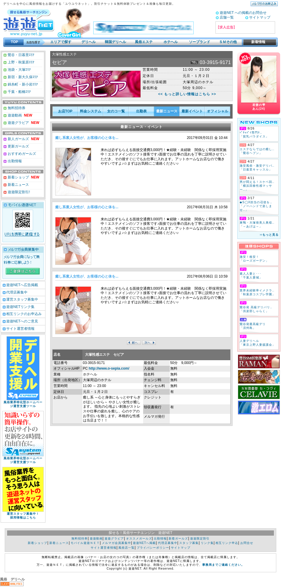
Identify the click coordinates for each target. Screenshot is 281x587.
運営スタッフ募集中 (22, 299)
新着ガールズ (178, 538)
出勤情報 (14, 161)
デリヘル (88, 42)
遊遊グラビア (18, 123)
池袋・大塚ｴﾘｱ (19, 70)
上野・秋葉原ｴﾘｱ (20, 62)
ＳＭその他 (228, 42)
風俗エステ (144, 42)
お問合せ (246, 543)
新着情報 (256, 42)
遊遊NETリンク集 (20, 307)
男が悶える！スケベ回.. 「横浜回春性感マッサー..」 (257, 185)
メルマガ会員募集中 (116, 543)
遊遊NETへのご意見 (22, 321)
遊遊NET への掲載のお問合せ (243, 13)
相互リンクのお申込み (24, 314)
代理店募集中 (16, 292)
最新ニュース (166, 111)
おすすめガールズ (21, 154)
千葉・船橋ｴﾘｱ (19, 92)
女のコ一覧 (116, 111)
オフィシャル (217, 111)
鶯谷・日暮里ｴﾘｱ (20, 55)
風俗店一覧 (126, 547)
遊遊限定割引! (18, 192)
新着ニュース (18, 185)
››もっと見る (269, 234)
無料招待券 (16, 108)
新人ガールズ (23, 139)
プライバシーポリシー (153, 547)
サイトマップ (259, 17)
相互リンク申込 (226, 543)
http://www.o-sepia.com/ (109, 368)
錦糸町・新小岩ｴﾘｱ (22, 84)
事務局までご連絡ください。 (223, 564)
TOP (14, 42)
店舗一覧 (227, 17)
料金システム (90, 111)
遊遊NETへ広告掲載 (22, 285)
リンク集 (207, 543)
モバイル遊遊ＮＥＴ (85, 543)
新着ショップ (18, 177)
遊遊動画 (14, 115)
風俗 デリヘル (12, 579)
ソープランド (199, 42)
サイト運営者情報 (20, 329)
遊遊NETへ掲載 (144, 543)
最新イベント (192, 111)
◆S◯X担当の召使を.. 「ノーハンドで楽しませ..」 (256, 206)
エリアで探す (60, 42)
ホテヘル (171, 42)
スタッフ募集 (189, 543)
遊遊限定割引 (200, 538)
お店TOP (65, 111)
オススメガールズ (139, 538)
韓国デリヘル (115, 42)
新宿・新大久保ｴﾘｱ (22, 77)
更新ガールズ (18, 146)
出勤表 (141, 111)
